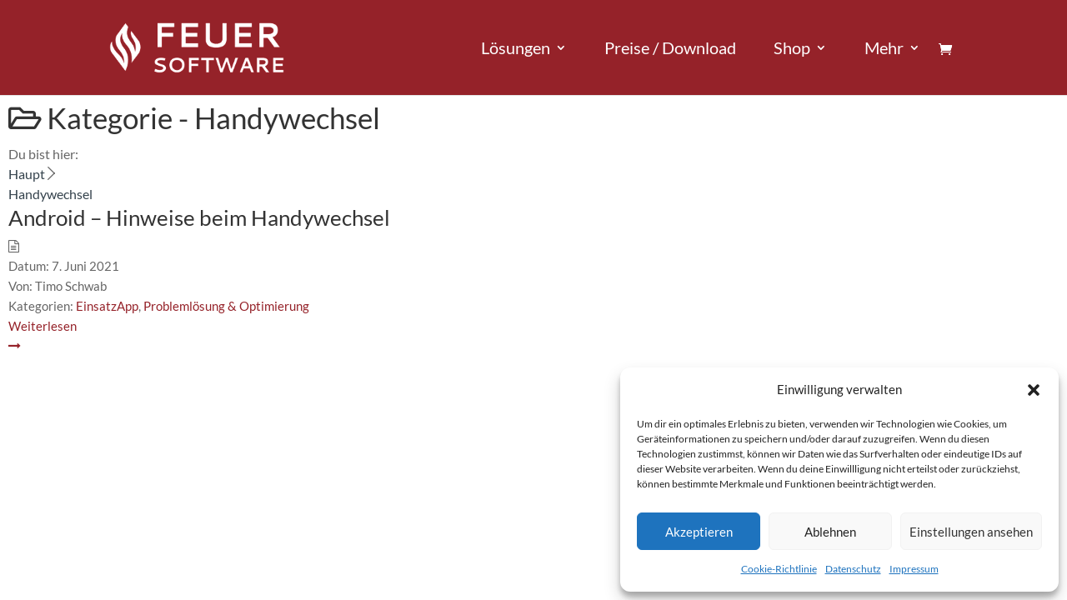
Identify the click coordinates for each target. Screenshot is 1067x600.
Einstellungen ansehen (971, 531)
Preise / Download (670, 50)
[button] (1033, 390)
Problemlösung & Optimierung (226, 305)
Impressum (914, 568)
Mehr (884, 50)
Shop (792, 50)
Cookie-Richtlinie (779, 568)
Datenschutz (853, 568)
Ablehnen (830, 531)
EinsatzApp (107, 305)
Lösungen (515, 50)
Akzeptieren (699, 531)
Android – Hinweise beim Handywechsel (199, 217)
